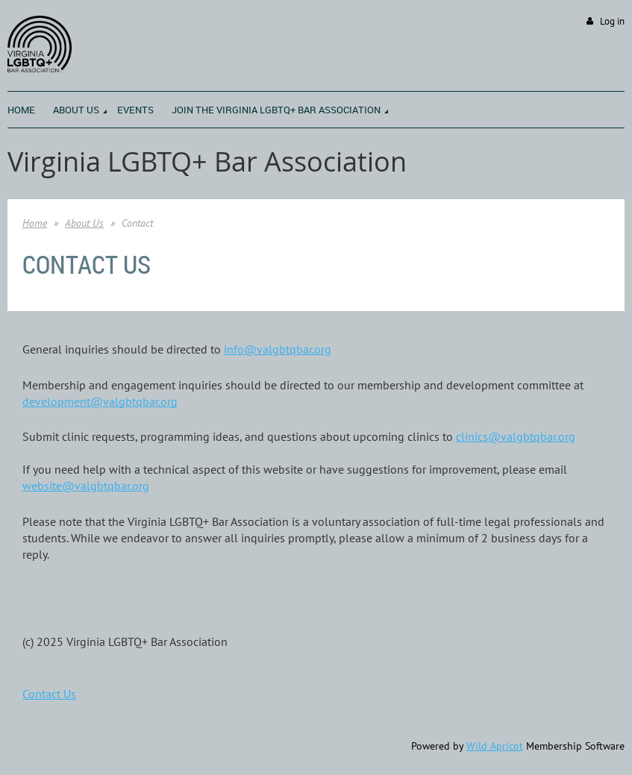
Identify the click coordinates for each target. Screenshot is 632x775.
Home (34, 223)
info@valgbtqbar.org (277, 349)
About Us (84, 223)
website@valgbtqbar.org (85, 485)
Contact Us (49, 693)
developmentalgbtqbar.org (100, 401)
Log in (612, 21)
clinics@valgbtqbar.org (515, 436)
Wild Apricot (494, 746)
